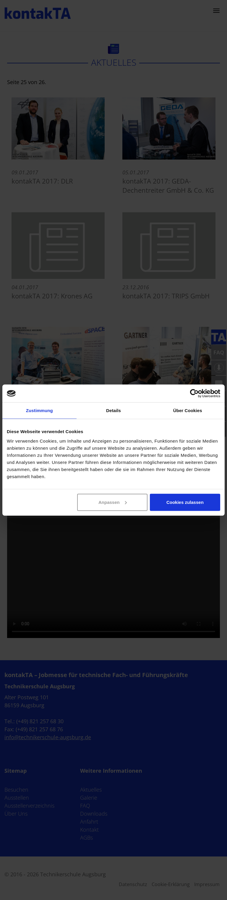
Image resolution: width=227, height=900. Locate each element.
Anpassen (112, 501)
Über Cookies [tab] (187, 410)
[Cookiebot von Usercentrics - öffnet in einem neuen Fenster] (194, 393)
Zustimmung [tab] (39, 410)
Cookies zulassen (185, 501)
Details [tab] (113, 410)
